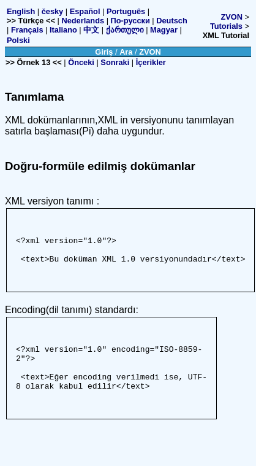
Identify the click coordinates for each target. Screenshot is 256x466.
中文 (91, 29)
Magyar (164, 29)
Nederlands (82, 20)
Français (27, 29)
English (21, 11)
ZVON (231, 16)
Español (85, 11)
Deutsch (171, 20)
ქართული (125, 29)
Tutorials (226, 26)
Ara (125, 51)
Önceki (81, 62)
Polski (18, 40)
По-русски (130, 20)
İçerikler (151, 62)
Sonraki (114, 62)
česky (53, 11)
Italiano (63, 29)
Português (126, 11)
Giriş (104, 51)
